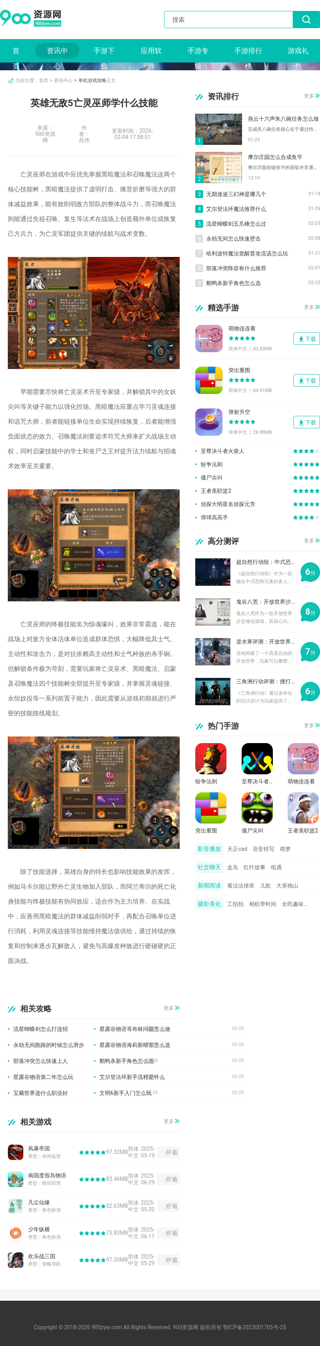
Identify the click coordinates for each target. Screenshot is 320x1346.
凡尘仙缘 (39, 1202)
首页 (15, 52)
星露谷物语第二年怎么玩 (43, 1077)
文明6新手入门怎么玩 (125, 1093)
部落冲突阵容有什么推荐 (236, 268)
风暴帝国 (39, 1148)
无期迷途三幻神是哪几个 (236, 194)
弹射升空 (239, 412)
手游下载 (104, 52)
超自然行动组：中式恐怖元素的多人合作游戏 (265, 562)
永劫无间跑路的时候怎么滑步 (48, 1045)
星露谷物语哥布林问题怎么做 (134, 1029)
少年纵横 (39, 1229)
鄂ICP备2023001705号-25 (254, 1327)
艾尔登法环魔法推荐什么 (236, 209)
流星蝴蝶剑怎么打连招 (40, 1029)
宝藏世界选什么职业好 (40, 1093)
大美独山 (287, 885)
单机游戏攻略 (92, 80)
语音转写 (263, 849)
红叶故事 (254, 867)
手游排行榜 (248, 52)
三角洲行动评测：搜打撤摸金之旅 (265, 681)
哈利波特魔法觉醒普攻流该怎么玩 (247, 253)
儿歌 (265, 885)
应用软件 (151, 52)
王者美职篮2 (216, 491)
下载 (172, 1152)
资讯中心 (57, 52)
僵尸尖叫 (212, 477)
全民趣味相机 (295, 904)
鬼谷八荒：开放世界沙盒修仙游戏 (265, 602)
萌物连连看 (242, 328)
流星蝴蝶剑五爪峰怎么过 (236, 224)
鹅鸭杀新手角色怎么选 (126, 1061)
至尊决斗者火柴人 (222, 451)
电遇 (276, 867)
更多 (169, 1008)
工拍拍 (235, 904)
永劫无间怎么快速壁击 (233, 238)
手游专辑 (198, 52)
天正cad (237, 849)
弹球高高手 (214, 517)
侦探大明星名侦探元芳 (228, 504)
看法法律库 (241, 885)
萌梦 (285, 849)
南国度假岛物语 (47, 1175)
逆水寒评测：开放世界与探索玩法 (265, 641)
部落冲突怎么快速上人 (40, 1061)
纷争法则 (212, 464)
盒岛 (232, 867)
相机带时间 (262, 904)
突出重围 (239, 370)
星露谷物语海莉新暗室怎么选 (134, 1045)
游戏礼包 (298, 52)
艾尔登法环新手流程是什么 (132, 1077)
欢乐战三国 (41, 1256)
